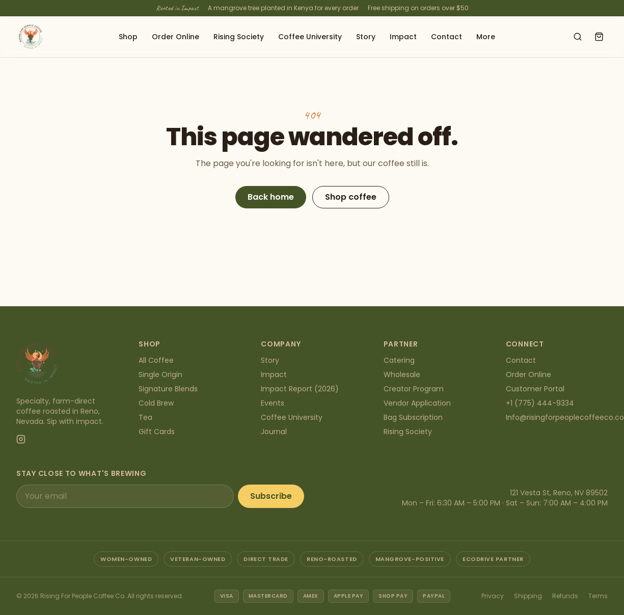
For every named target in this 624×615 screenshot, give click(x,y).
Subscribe (271, 496)
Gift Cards (157, 431)
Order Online (175, 37)
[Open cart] (599, 36)
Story (365, 37)
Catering (399, 360)
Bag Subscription (413, 417)
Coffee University (310, 37)
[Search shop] (577, 36)
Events (272, 403)
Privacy (492, 596)
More (485, 37)
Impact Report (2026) (300, 389)
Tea (145, 417)
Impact (403, 37)
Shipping (528, 596)
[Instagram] (20, 439)
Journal (274, 431)
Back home (271, 197)
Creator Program (414, 389)
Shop (128, 37)
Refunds (565, 596)
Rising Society (238, 37)
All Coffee (156, 360)
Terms (598, 596)
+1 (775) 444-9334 (540, 403)
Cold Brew (156, 403)
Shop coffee (350, 197)
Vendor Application (417, 403)
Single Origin (160, 374)
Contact (446, 37)
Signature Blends (168, 389)
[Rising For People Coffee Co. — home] (30, 36)
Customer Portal (535, 389)
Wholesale (402, 374)
